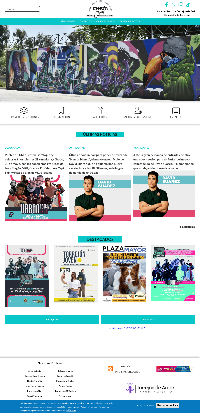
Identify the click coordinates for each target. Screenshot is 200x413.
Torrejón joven (65, 396)
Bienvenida (67, 21)
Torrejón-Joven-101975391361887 (126, 327)
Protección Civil (34, 391)
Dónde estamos (104, 21)
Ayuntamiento (34, 371)
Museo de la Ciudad (65, 381)
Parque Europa (65, 386)
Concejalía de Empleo (35, 376)
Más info (71, 410)
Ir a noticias (187, 226)
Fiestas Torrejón (34, 381)
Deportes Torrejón (65, 376)
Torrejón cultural (34, 396)
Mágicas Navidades (35, 386)
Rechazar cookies (167, 405)
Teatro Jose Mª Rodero (65, 391)
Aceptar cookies (145, 405)
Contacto (85, 21)
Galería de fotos (129, 21)
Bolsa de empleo (65, 371)
